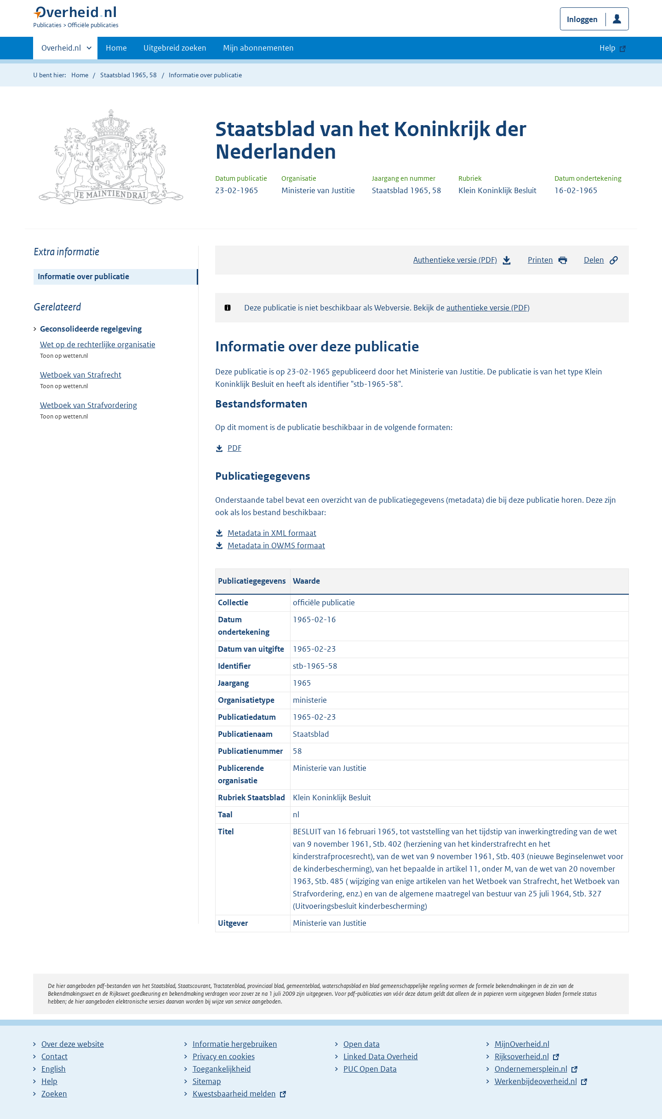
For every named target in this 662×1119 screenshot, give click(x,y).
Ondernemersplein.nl (531, 1069)
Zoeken (54, 1094)
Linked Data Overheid (380, 1056)
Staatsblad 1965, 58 (128, 75)
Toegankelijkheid (222, 1069)
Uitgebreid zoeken (174, 48)
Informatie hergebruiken (235, 1044)
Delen (601, 260)
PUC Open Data (370, 1069)
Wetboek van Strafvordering (88, 405)
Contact (54, 1056)
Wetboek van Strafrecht (80, 375)
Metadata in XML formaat (272, 533)
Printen (548, 260)
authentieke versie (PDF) (488, 308)
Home (116, 48)
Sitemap (207, 1081)
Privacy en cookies (224, 1056)
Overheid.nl (61, 50)
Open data (361, 1044)
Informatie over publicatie (83, 276)
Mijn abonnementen (258, 48)
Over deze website (72, 1044)
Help (49, 1081)
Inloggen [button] (582, 19)
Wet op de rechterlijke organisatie (97, 344)
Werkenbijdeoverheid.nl (536, 1081)
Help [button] (607, 48)
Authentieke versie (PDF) (462, 262)
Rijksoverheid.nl (522, 1056)
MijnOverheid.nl (522, 1044)
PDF (234, 448)
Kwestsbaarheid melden (234, 1094)
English (53, 1069)
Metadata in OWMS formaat (276, 545)
